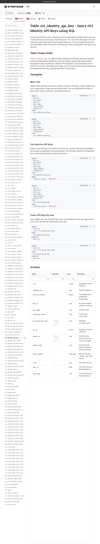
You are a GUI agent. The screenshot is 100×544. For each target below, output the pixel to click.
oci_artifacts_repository (12, 70)
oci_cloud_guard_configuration (15, 113)
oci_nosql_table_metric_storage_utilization (15, 458)
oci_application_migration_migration (15, 53)
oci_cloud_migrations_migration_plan (15, 134)
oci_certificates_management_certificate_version (15, 111)
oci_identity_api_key (11, 338)
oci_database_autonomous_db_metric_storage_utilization (15, 277)
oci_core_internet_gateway (14, 208)
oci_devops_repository (12, 309)
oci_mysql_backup (11, 401)
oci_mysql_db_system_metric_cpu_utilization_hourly (15, 430)
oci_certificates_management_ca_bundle (15, 99)
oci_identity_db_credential (13, 355)
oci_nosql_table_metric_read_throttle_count (15, 450)
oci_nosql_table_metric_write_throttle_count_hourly (15, 473)
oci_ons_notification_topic (13, 481)
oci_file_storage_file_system (14, 323)
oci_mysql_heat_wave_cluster (14, 438)
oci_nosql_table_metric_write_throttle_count (15, 467)
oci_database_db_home (13, 292)
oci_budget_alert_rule (12, 88)
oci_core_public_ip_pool (13, 228)
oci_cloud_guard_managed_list (15, 119)
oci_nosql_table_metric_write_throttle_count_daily (15, 470)
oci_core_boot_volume (12, 151)
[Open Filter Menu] (48, 279)
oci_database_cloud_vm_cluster (15, 286)
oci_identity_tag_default (13, 372)
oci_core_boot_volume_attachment (15, 154)
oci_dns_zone (9, 318)
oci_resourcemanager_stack (14, 496)
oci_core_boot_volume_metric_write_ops (15, 168)
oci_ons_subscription (12, 484)
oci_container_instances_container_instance (15, 142)
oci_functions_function (12, 335)
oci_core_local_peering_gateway (15, 214)
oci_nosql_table (10, 447)
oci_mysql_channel (11, 404)
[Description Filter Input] (84, 279)
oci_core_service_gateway (13, 237)
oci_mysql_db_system (12, 412)
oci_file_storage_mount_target (15, 326)
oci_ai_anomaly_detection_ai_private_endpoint (15, 36)
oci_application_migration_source (15, 56)
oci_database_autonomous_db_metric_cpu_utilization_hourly (15, 274)
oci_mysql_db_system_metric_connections (15, 415)
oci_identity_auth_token (13, 341)
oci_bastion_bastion (11, 79)
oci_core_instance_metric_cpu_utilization (15, 200)
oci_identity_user (10, 381)
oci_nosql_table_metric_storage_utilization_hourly (15, 464)
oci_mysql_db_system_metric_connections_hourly (15, 421)
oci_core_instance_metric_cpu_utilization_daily (15, 203)
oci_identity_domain (11, 358)
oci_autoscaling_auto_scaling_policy (15, 76)
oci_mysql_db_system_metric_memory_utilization (15, 433)
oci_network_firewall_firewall (14, 441)
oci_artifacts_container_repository (15, 65)
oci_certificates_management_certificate (15, 102)
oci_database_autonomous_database (15, 266)
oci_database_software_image (15, 303)
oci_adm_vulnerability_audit (14, 33)
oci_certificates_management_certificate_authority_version (15, 108)
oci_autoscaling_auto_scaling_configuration (15, 73)
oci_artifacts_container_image (15, 59)
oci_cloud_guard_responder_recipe (15, 122)
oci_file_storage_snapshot (13, 329)
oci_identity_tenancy (12, 378)
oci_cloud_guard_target (13, 125)
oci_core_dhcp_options (12, 182)
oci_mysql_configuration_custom (15, 410)
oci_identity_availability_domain (15, 346)
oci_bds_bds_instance (12, 85)
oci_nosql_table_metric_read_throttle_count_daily (15, 453)
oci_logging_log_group (12, 395)
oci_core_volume (10, 249)
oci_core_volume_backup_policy (15, 257)
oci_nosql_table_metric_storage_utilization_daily (15, 461)
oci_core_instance (11, 194)
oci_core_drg (9, 185)
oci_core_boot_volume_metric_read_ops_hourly (15, 165)
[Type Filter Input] (69, 279)
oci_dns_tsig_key (10, 315)
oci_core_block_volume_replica (15, 148)
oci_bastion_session (11, 82)
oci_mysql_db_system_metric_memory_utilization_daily (15, 435)
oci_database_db (10, 289)
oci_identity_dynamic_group (14, 361)
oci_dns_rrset (9, 312)
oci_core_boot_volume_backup (15, 157)
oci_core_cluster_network (13, 180)
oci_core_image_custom (13, 191)
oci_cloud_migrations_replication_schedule (15, 136)
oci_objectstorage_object (13, 479)
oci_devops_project (11, 306)
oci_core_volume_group (13, 263)
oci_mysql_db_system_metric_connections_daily (15, 418)
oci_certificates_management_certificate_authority (15, 105)
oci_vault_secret (10, 504)
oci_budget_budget (11, 90)
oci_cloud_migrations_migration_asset (15, 131)
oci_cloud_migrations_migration (15, 128)
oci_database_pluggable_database (15, 300)
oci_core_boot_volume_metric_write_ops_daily (15, 171)
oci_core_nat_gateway (12, 217)
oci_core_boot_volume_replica (15, 177)
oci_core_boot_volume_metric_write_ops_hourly (15, 174)
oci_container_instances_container (15, 139)
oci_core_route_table (12, 231)
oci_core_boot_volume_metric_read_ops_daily (15, 162)
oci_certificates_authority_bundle (15, 93)
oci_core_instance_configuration (15, 197)
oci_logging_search (11, 398)
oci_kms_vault (9, 389)
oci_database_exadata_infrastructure (15, 297)
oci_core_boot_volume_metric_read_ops (15, 159)
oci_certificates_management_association (15, 96)
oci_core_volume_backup (13, 254)
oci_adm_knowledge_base (13, 30)
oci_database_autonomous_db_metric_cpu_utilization (15, 269)
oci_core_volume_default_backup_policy (15, 260)
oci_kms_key (9, 384)
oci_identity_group (11, 364)
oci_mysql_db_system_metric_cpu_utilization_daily (15, 427)
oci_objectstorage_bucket (13, 476)
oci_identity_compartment (13, 349)
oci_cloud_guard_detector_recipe (15, 116)
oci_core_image (10, 188)
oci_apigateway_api (11, 50)
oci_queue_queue (11, 487)
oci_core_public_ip (11, 226)
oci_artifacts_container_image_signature (15, 62)
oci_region (8, 490)
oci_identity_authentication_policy (15, 343)
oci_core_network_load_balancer (15, 220)
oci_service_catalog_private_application (15, 499)
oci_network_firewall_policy (14, 444)
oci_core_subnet (10, 240)
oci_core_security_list (12, 234)
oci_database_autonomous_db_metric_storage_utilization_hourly (15, 283)
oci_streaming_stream (12, 502)
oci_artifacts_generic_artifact (14, 67)
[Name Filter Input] (39, 279)
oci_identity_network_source (14, 366)
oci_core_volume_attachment (14, 251)
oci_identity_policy (11, 369)
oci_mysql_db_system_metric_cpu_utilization (15, 424)
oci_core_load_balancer (12, 211)
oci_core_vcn (9, 243)
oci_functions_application (13, 332)
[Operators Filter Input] (56, 279)
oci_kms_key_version (12, 387)
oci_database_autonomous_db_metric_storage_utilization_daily (15, 280)
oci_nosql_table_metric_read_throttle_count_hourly (15, 456)
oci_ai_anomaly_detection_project (15, 44)
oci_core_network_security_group (15, 223)
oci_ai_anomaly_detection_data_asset (15, 39)
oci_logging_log (10, 392)
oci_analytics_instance (12, 47)
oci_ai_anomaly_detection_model (15, 42)
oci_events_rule (10, 320)
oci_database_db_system (13, 295)
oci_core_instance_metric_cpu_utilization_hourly (15, 205)
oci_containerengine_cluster (14, 145)
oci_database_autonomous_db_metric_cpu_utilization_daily (15, 272)
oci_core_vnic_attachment (13, 246)
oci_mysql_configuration (13, 407)
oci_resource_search (11, 493)
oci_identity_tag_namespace (14, 375)
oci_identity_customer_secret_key (15, 352)
